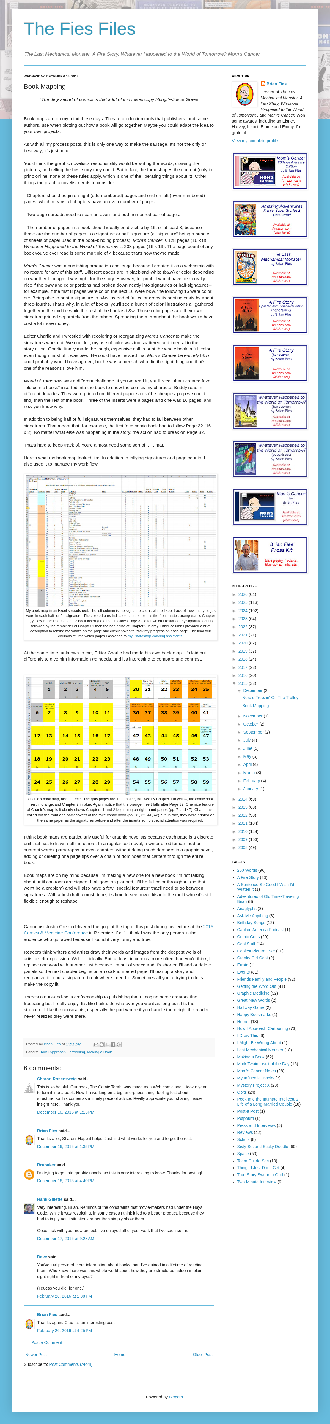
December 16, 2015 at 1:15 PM (66, 1112)
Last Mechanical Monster (260, 1049)
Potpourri (245, 1118)
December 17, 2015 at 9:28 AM (65, 1238)
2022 (243, 626)
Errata (243, 965)
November (253, 716)
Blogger (176, 1397)
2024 (243, 610)
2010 (243, 831)
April (248, 764)
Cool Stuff (246, 944)
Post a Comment (46, 1342)
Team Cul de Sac (253, 1160)
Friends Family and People (262, 979)
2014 (243, 799)
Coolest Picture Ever (256, 951)
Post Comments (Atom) (70, 1364)
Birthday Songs (251, 922)
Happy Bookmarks (254, 1014)
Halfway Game (251, 1007)
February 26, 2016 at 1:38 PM (64, 1296)
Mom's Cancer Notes (256, 1071)
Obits (242, 1092)
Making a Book (99, 1052)
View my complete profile (255, 140)
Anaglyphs (247, 908)
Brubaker (46, 1165)
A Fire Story (248, 877)
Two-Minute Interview (256, 1181)
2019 (243, 651)
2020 (243, 643)
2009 (243, 839)
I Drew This (247, 1035)
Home (119, 1354)
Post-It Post (248, 1111)
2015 (243, 683)
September (254, 732)
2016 (243, 675)
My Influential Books (255, 1078)
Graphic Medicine (253, 993)
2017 (243, 667)
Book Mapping (255, 705)
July (247, 740)
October (251, 724)
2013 (243, 807)
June (248, 748)
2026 (243, 594)
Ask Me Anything (252, 915)
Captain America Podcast (260, 929)
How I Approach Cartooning (62, 1052)
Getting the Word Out (256, 986)
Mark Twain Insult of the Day (263, 1063)
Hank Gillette (50, 1199)
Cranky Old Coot (252, 957)
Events (243, 972)
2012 (243, 815)
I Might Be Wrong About (259, 1042)
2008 (243, 847)
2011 (243, 823)
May (247, 756)
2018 (243, 659)
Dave (42, 1257)
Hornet (243, 1021)
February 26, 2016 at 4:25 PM (64, 1330)
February (252, 780)
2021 (243, 635)
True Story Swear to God (260, 1174)
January (251, 788)
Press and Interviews (256, 1125)
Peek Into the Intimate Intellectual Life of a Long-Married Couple (268, 1102)
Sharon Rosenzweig (57, 1079)
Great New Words (253, 1000)
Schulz (243, 1139)
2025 (243, 602)
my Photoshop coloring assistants (155, 636)
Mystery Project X (253, 1085)
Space (243, 1153)
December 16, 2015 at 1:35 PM (66, 1146)
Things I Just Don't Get (258, 1167)
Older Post (203, 1354)
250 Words (247, 870)
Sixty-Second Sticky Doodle (262, 1146)
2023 (243, 618)
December (253, 690)
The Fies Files (80, 29)
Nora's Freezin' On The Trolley (270, 697)
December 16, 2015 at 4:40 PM (66, 1180)
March (249, 772)
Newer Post (36, 1354)
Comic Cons (248, 936)
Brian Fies (53, 1044)
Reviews (245, 1132)
